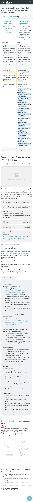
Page (4, 16)
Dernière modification (20, 164)
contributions (9, 28)
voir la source (11, 25)
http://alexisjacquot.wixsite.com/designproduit (14, 253)
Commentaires (13, 16)
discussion (11, 26)
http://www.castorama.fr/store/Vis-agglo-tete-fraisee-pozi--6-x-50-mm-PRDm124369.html (17, 322)
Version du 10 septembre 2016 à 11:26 (23, 23)
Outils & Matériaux (8, 278)
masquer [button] (26, 232)
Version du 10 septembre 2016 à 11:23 (8, 23)
